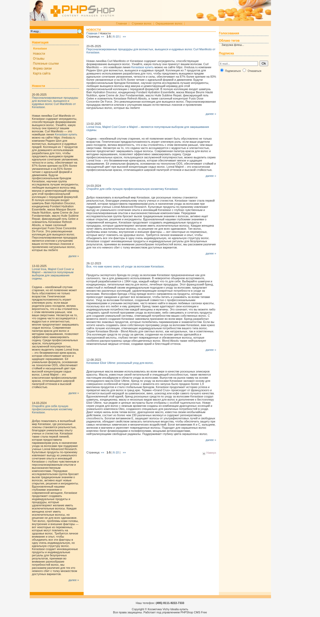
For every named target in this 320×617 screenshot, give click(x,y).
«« (103, 36)
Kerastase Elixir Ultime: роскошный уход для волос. (120, 362)
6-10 (116, 36)
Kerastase (40, 48)
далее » (74, 256)
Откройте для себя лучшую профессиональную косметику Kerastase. (52, 409)
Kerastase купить (66, 134)
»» (124, 36)
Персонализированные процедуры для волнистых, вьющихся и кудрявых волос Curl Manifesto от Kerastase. (55, 102)
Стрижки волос (141, 23)
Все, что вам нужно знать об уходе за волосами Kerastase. (126, 266)
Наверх (209, 452)
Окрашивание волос (169, 23)
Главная (121, 23)
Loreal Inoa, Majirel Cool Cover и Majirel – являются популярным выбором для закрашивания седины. (53, 273)
